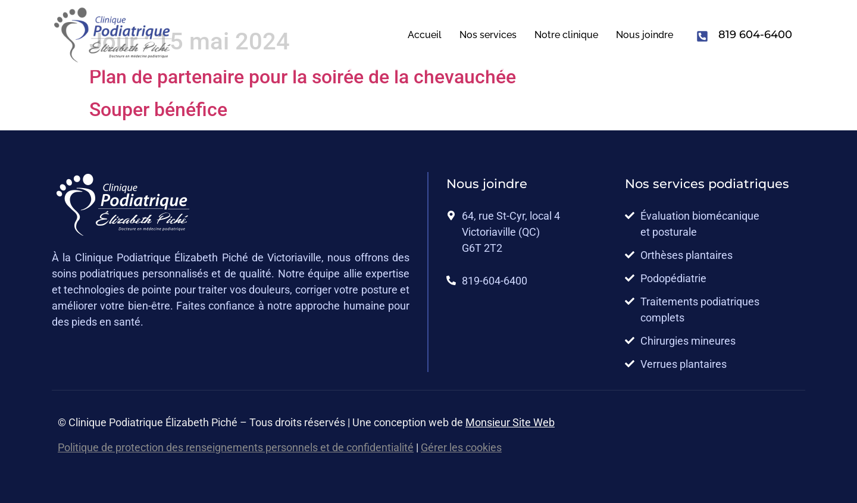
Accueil (425, 34)
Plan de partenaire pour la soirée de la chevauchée (302, 76)
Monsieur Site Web (510, 422)
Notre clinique (566, 34)
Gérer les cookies (461, 447)
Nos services (488, 34)
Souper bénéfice (158, 109)
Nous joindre (644, 34)
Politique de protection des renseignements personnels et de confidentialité (236, 447)
